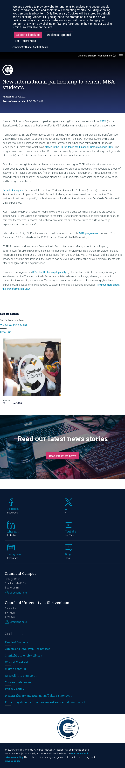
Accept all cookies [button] (28, 34)
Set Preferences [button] (25, 40)
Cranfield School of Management (95, 55)
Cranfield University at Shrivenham (37, 602)
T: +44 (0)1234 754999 (14, 325)
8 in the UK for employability (49, 272)
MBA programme (88, 233)
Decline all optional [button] (59, 34)
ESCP (103, 121)
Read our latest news (62, 455)
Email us (5, 332)
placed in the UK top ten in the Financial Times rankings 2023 (79, 147)
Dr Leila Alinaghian (12, 190)
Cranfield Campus (20, 573)
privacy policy (12, 761)
